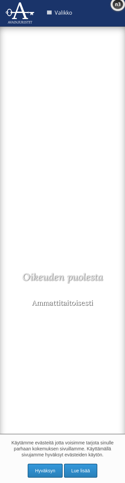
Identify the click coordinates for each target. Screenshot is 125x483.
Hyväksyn (45, 470)
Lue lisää (80, 470)
